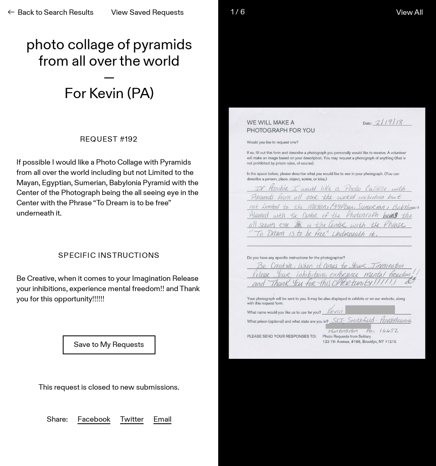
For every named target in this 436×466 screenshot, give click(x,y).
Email (162, 419)
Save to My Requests (109, 345)
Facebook (94, 419)
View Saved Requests (147, 12)
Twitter (132, 419)
